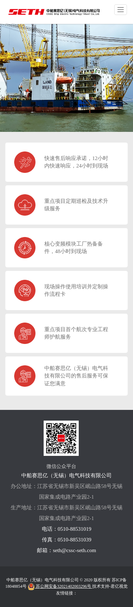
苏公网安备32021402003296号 (60, 586)
